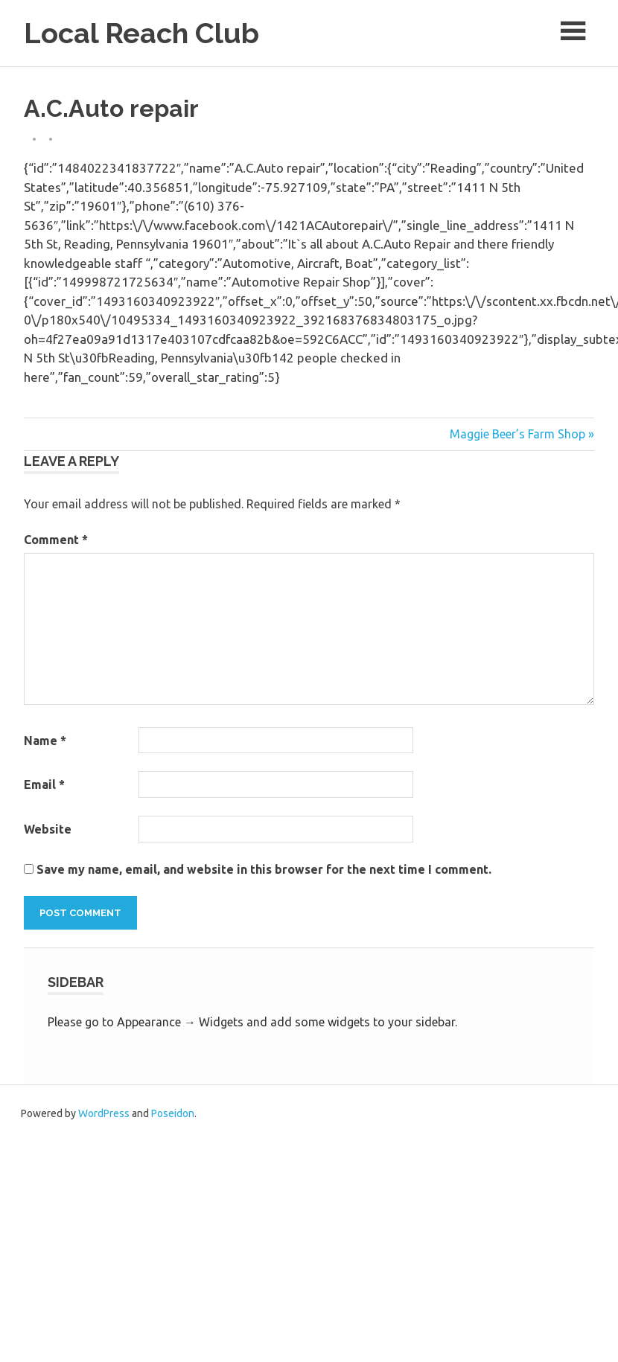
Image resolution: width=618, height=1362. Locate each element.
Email (44, 784)
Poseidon (172, 1113)
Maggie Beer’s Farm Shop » (522, 434)
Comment (56, 539)
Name (45, 740)
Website (47, 829)
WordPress (104, 1113)
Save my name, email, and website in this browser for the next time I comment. (263, 869)
